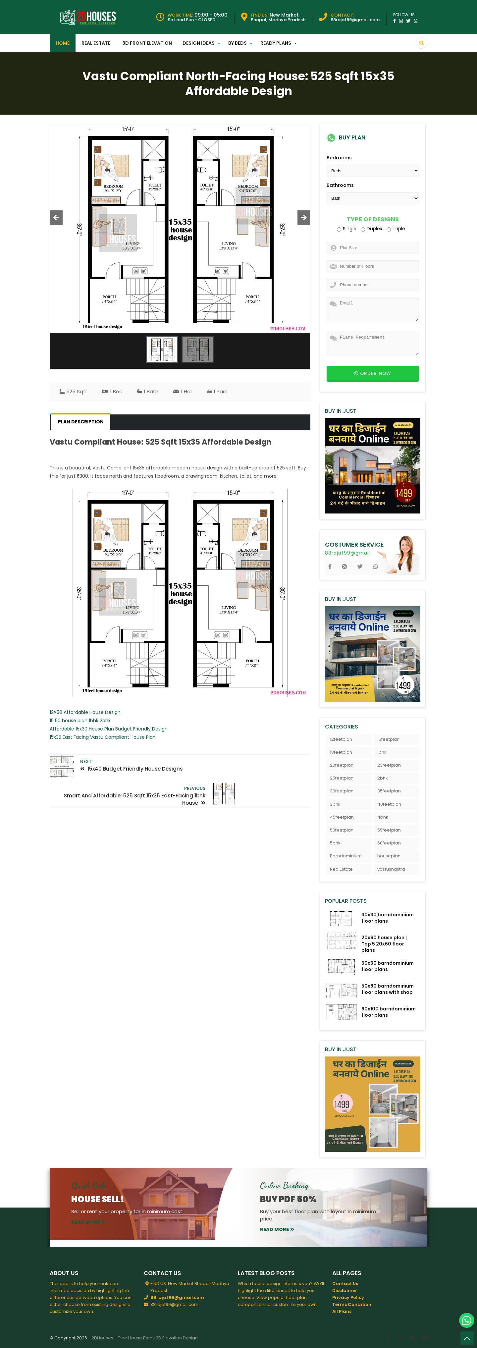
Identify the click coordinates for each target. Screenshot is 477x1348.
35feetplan (389, 791)
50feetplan (341, 830)
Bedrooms (339, 157)
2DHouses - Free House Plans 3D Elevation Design (144, 1338)
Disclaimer (344, 1290)
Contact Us (345, 1283)
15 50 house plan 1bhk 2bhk (80, 720)
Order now (372, 373)
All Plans (341, 1311)
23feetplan (389, 765)
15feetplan (388, 739)
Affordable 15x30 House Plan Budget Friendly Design (109, 729)
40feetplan (389, 804)
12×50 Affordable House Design (85, 712)
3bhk (335, 804)
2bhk (382, 778)
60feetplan (389, 843)
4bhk (382, 817)
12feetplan (341, 739)
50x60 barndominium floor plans (387, 966)
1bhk (382, 752)
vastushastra (391, 869)
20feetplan (341, 765)
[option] (180, 229)
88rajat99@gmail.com (177, 1297)
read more (88, 1222)
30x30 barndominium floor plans (387, 917)
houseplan (388, 856)
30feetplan (341, 791)
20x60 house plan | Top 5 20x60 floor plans (384, 943)
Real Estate (95, 43)
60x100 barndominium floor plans (388, 1011)
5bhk (335, 843)
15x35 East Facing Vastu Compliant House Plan (103, 737)
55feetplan (389, 830)
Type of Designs (373, 219)
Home (63, 43)
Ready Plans (275, 43)
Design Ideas (199, 43)
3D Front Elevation (147, 43)
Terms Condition (351, 1304)
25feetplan (341, 778)
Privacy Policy (348, 1297)
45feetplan (342, 817)
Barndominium (346, 856)
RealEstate (341, 869)
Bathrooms (340, 185)
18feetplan (341, 752)
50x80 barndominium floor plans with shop (387, 989)
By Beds (237, 43)
